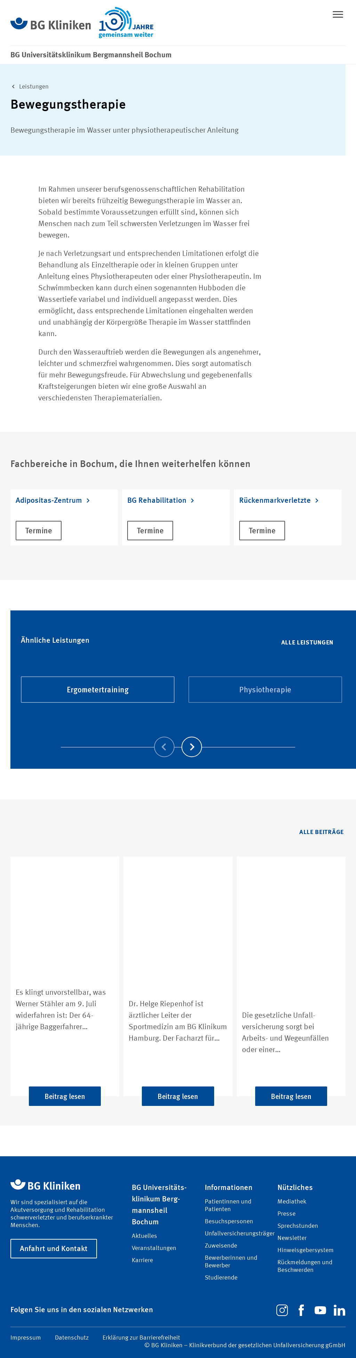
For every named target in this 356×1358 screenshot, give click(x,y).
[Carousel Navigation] (178, 737)
